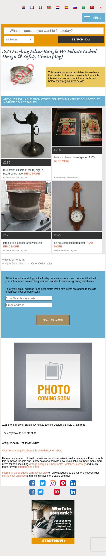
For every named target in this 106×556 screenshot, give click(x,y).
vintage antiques (38, 464)
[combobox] (19, 39)
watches (69, 464)
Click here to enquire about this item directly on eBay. (32, 450)
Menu (96, 17)
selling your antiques (14, 475)
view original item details (70, 81)
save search (53, 320)
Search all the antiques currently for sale (25, 472)
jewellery (81, 464)
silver (52, 464)
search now (81, 39)
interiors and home (28, 466)
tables (59, 464)
